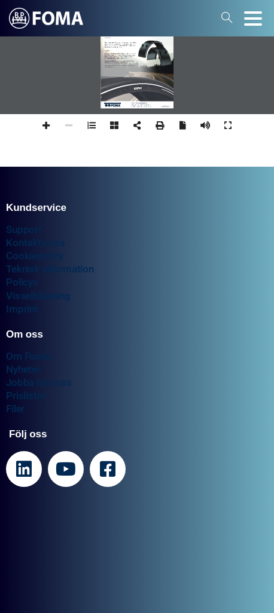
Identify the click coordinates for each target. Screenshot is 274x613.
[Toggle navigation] (253, 18)
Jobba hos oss (39, 382)
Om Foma (28, 356)
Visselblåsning (38, 296)
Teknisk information (50, 269)
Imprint (22, 309)
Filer (15, 409)
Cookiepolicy (34, 256)
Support (24, 229)
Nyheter (23, 369)
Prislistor (26, 395)
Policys (22, 282)
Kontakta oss (35, 243)
